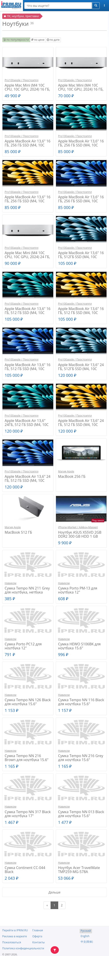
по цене (37, 40)
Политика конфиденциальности (23, 948)
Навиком (10, 583)
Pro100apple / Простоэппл (21, 80)
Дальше (55, 892)
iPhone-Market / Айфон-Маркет (78, 527)
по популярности (16, 40)
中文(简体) (87, 942)
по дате (53, 40)
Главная (37, 930)
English (85, 936)
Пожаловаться (11, 942)
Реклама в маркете (14, 936)
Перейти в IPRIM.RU (15, 930)
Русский (86, 931)
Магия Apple (66, 471)
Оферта (37, 936)
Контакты (38, 942)
